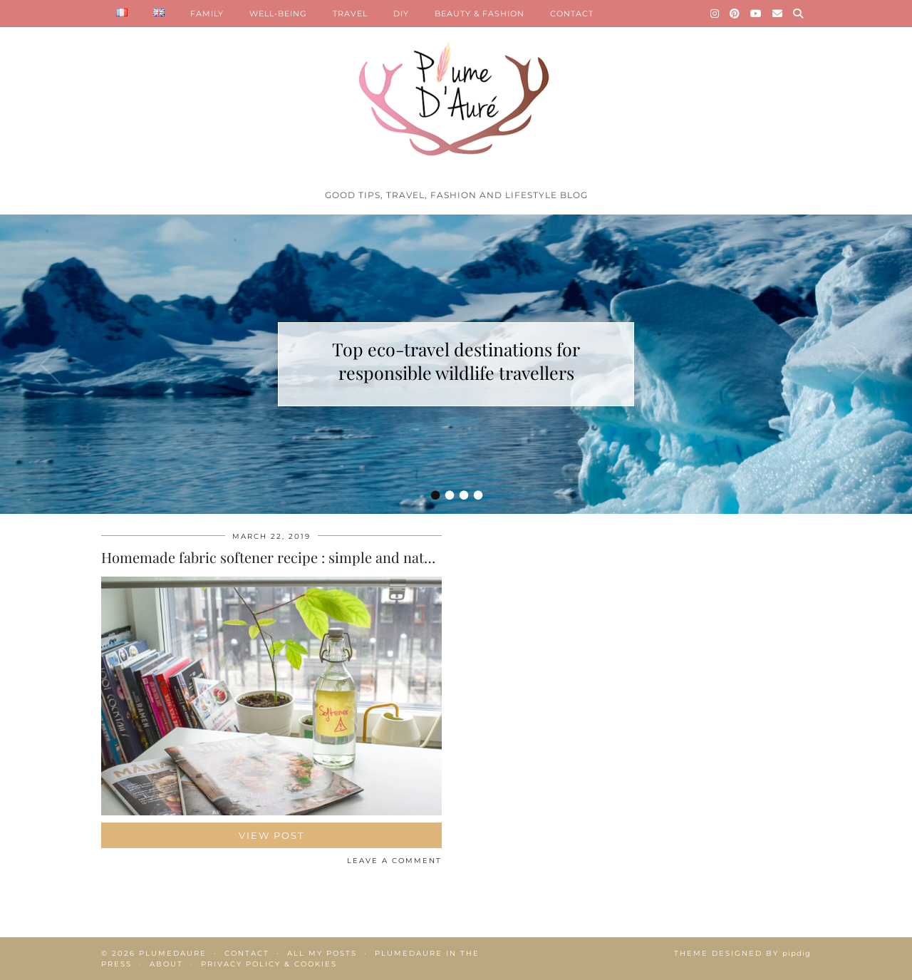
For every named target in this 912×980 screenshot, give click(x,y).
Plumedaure (173, 953)
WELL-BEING (278, 14)
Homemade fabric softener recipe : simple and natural (275, 557)
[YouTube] (756, 13)
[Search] (798, 13)
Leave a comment (394, 860)
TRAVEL (350, 14)
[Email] (777, 13)
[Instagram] (715, 13)
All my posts (322, 953)
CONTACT (572, 14)
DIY (401, 14)
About (166, 964)
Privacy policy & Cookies (269, 964)
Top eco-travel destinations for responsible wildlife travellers (456, 360)
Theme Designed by (742, 953)
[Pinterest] (735, 13)
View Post (271, 835)
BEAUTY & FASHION (479, 14)
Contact (246, 953)
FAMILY (207, 14)
